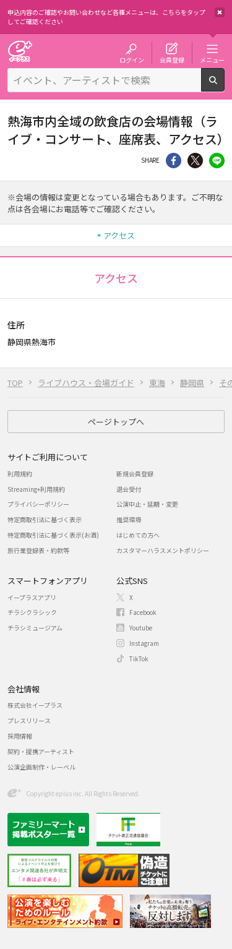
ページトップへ (116, 421)
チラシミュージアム (34, 627)
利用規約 (19, 473)
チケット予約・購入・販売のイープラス (19, 51)
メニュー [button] (212, 59)
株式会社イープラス (34, 705)
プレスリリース (29, 720)
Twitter (195, 160)
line (217, 160)
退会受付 (128, 489)
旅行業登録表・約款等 (38, 550)
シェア (173, 160)
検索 (224, 87)
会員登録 (172, 59)
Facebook (143, 612)
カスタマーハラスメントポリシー (162, 550)
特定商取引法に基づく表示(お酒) (53, 534)
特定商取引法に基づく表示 (44, 519)
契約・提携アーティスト (40, 751)
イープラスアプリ (31, 597)
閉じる (220, 12)
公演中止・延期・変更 (147, 504)
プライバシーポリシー (38, 504)
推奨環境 (128, 519)
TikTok (138, 658)
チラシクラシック (32, 612)
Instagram (144, 643)
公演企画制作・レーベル (41, 766)
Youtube (140, 627)
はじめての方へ (138, 534)
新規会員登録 (134, 473)
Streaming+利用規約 (36, 489)
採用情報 (19, 736)
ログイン (131, 59)
